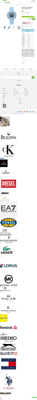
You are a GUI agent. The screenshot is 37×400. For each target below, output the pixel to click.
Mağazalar (4, 101)
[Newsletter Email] (18, 77)
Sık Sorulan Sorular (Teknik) (16, 93)
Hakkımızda (4, 90)
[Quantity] (24, 19)
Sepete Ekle (33, 19)
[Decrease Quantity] (22, 19)
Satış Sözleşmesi (26, 90)
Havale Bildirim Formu (5, 93)
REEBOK (26, 16)
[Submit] (33, 77)
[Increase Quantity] (26, 19)
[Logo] (7, 2)
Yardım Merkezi (15, 90)
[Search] (24, 2)
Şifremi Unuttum (21, 103)
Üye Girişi (20, 101)
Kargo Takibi (4, 96)
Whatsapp (34, 397)
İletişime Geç (4, 103)
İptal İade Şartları (26, 93)
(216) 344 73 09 (5, 0)
